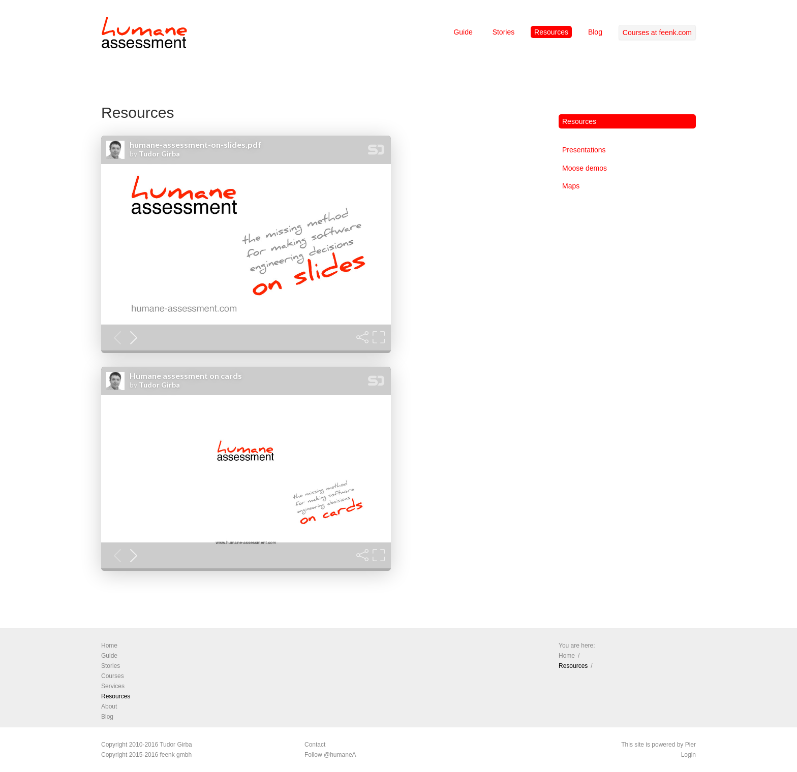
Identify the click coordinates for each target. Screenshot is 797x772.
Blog (595, 32)
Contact (314, 744)
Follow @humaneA (330, 754)
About (109, 706)
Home (109, 645)
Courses (112, 676)
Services (113, 686)
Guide (462, 32)
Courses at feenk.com (657, 32)
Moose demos (584, 168)
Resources (551, 32)
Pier (690, 744)
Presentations (584, 150)
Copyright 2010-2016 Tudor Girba (146, 744)
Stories (504, 32)
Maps (570, 186)
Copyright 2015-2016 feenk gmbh (146, 754)
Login (688, 754)
